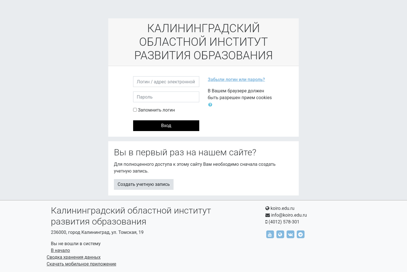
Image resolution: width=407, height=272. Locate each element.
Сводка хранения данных (74, 257)
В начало (60, 250)
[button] (211, 104)
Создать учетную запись (144, 184)
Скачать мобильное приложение (81, 264)
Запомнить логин (156, 110)
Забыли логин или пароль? (236, 79)
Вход (166, 125)
